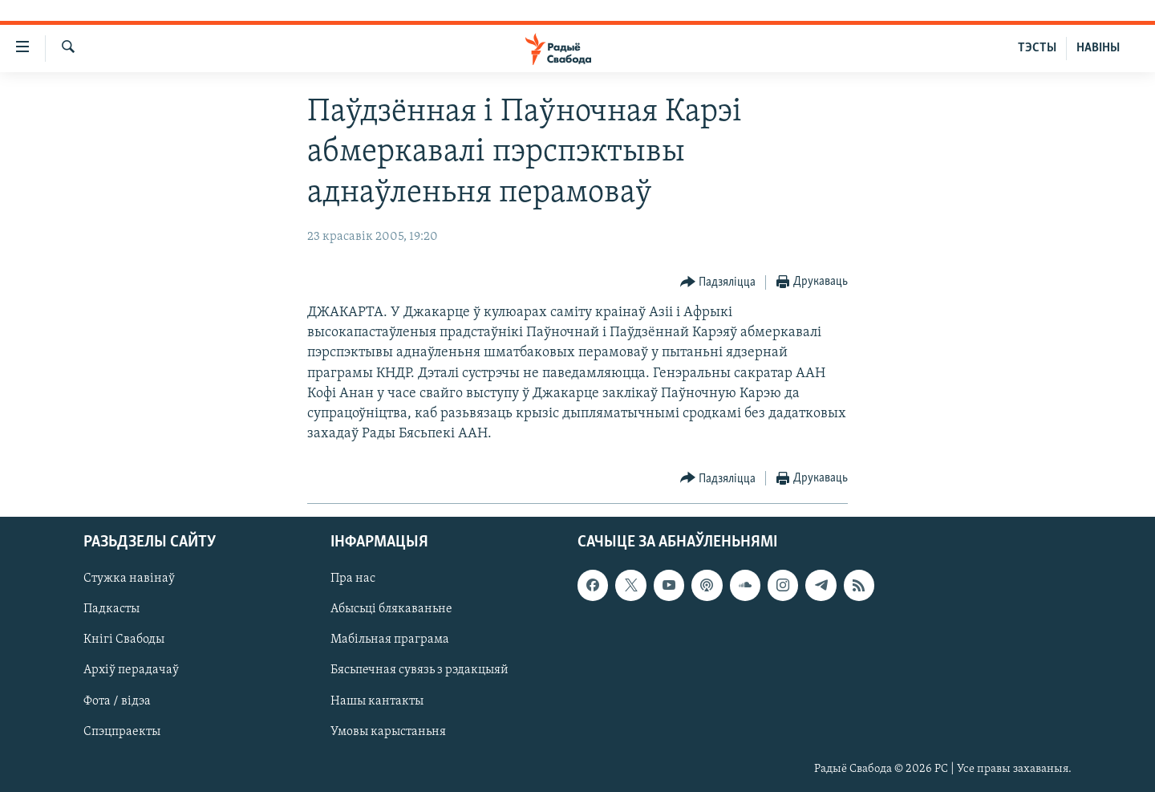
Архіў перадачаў (131, 670)
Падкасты (111, 609)
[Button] (718, 283)
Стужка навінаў (129, 578)
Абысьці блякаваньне (391, 609)
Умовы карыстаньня (388, 731)
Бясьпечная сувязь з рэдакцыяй (419, 670)
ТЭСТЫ (1037, 48)
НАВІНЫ (1098, 48)
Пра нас (352, 578)
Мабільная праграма (389, 639)
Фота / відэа (117, 700)
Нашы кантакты (377, 700)
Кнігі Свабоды (123, 639)
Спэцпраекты (121, 731)
